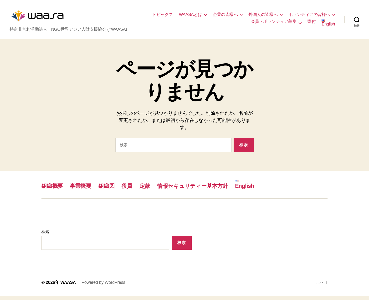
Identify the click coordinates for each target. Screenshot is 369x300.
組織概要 (52, 190)
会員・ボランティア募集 (274, 23)
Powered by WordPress (103, 286)
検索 (45, 236)
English (328, 24)
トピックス (162, 16)
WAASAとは (190, 16)
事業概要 (82, 190)
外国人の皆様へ (263, 16)
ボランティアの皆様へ (309, 16)
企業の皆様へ (225, 16)
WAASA (68, 286)
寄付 (311, 23)
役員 (129, 190)
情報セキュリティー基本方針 (197, 190)
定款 (148, 190)
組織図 (108, 190)
